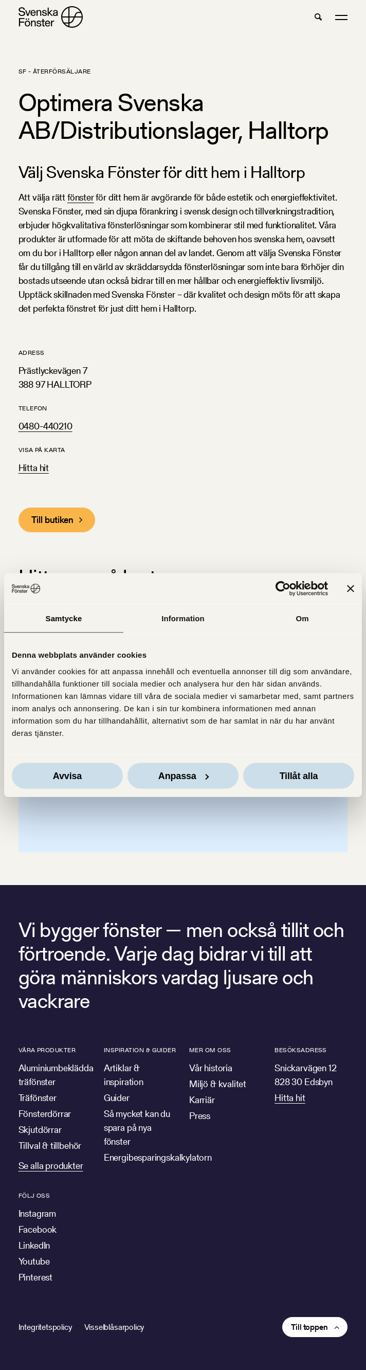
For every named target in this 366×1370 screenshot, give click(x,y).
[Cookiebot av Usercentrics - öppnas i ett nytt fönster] (283, 589)
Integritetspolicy (45, 1327)
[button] (318, 17)
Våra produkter (47, 1049)
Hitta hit (34, 467)
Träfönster (38, 1097)
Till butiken (52, 519)
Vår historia (210, 1067)
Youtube (34, 1261)
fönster (80, 197)
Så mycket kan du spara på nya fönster (137, 1127)
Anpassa (183, 775)
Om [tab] (302, 618)
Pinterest (35, 1277)
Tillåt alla (299, 775)
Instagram (37, 1213)
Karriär (202, 1099)
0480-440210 (45, 426)
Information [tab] (183, 618)
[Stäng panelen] (350, 588)
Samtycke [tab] (64, 618)
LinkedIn (34, 1245)
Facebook (38, 1229)
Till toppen (309, 1327)
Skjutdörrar (40, 1129)
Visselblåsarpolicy (114, 1327)
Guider (117, 1097)
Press (199, 1115)
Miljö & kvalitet (217, 1083)
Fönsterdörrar (45, 1113)
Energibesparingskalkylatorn (158, 1157)
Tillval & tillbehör (50, 1145)
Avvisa (67, 775)
